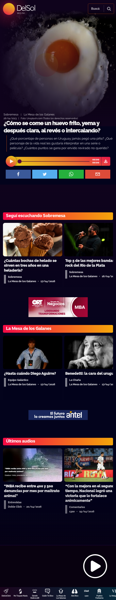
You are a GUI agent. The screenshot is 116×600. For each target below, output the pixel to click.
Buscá (95, 9)
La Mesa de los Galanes (39, 114)
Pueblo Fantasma (99, 597)
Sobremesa (11, 114)
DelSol (25, 8)
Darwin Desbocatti (34, 597)
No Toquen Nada (20, 596)
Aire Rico (74, 596)
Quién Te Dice (47, 596)
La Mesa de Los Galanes (61, 597)
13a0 (87, 596)
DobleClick (6, 596)
